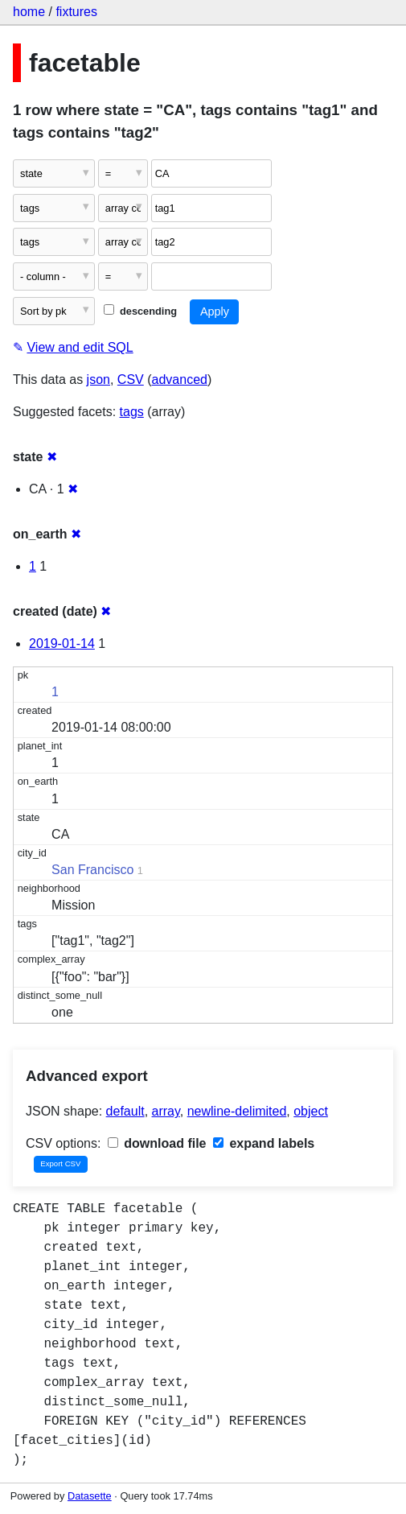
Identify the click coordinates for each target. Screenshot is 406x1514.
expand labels (263, 1143)
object (310, 1111)
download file (157, 1143)
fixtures (76, 12)
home (29, 12)
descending (140, 311)
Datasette (90, 1496)
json (98, 379)
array (166, 1111)
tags (132, 412)
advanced (179, 379)
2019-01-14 (62, 643)
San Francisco (92, 870)
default (125, 1111)
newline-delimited (237, 1111)
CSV (130, 379)
